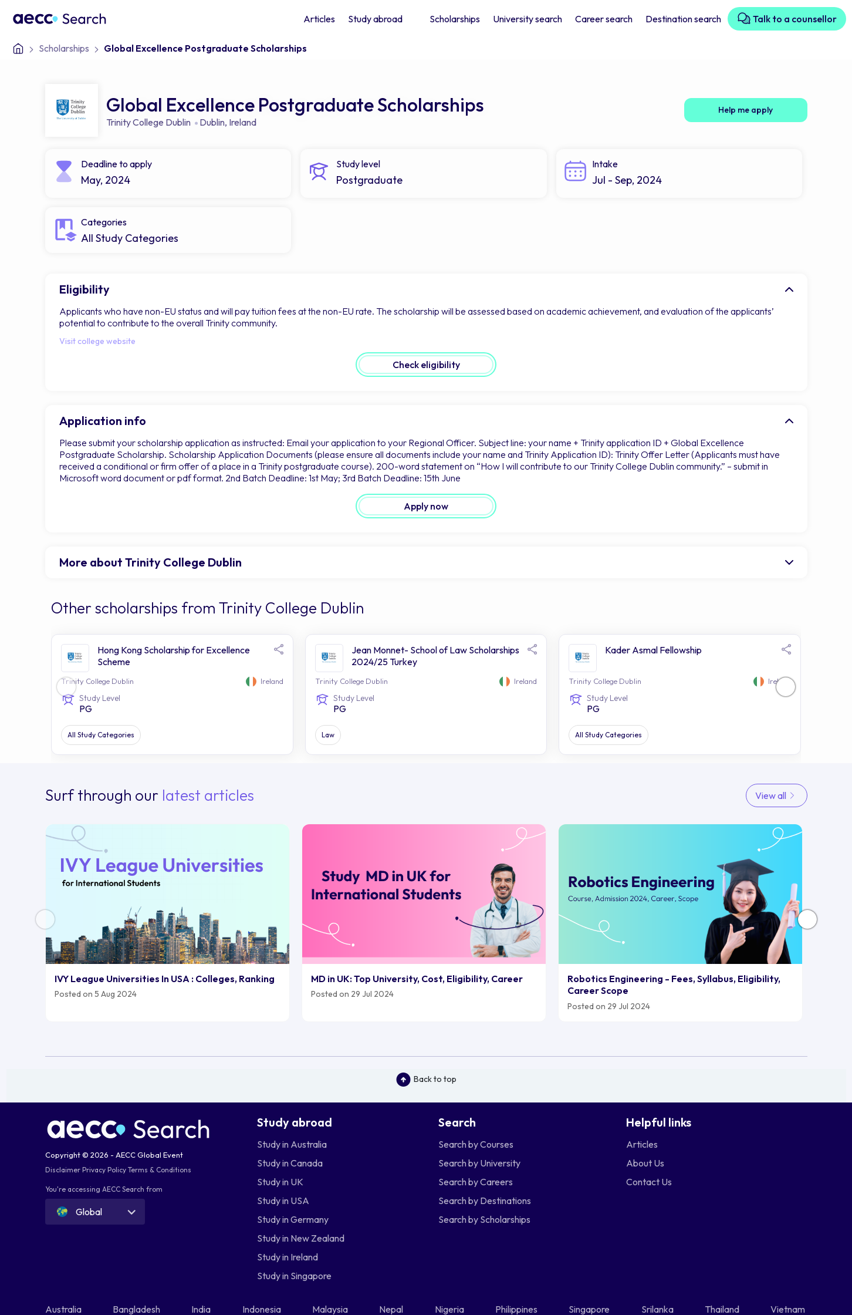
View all (776, 796)
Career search (604, 19)
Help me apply (745, 109)
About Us (645, 1163)
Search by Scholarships (484, 1219)
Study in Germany (293, 1219)
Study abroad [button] (376, 19)
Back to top (426, 1080)
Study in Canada (290, 1163)
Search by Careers (475, 1182)
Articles (319, 19)
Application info (102, 420)
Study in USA (283, 1200)
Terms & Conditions (159, 1169)
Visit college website (97, 341)
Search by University (479, 1163)
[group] (167, 922)
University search (527, 19)
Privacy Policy (104, 1169)
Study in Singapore (294, 1276)
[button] (785, 686)
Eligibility (84, 289)
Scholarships (455, 19)
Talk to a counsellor (787, 18)
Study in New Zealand (300, 1238)
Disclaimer (62, 1169)
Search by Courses (475, 1144)
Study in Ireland (287, 1257)
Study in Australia (292, 1144)
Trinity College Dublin (148, 122)
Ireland (242, 122)
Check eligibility (426, 364)
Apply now (426, 506)
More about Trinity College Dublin (150, 562)
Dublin (212, 122)
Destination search (683, 19)
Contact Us (649, 1182)
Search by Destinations (484, 1200)
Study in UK (280, 1182)
